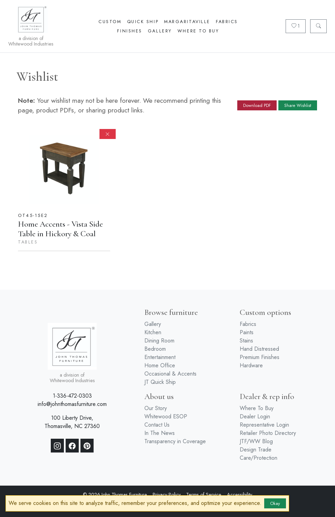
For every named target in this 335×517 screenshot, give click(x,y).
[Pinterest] (87, 446)
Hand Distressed (259, 349)
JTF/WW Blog (256, 441)
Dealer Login (255, 416)
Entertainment (159, 357)
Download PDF (257, 105)
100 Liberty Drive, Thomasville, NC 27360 (72, 422)
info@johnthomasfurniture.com (72, 404)
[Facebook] (72, 446)
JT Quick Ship (160, 382)
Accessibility (239, 494)
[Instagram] (57, 446)
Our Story (155, 408)
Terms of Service (203, 494)
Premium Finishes (259, 357)
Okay (275, 503)
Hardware (251, 365)
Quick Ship (143, 21)
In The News (159, 433)
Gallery (160, 31)
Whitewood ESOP (165, 416)
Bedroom (155, 349)
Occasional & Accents (170, 374)
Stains (246, 341)
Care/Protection (258, 458)
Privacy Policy (167, 494)
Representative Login (264, 425)
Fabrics (227, 21)
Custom (109, 21)
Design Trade (255, 450)
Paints (246, 332)
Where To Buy (198, 31)
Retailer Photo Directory (268, 433)
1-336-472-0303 (72, 396)
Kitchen (152, 332)
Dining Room (159, 341)
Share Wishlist (297, 105)
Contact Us (157, 425)
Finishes (129, 31)
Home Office (159, 365)
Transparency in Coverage (175, 441)
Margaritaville (187, 21)
